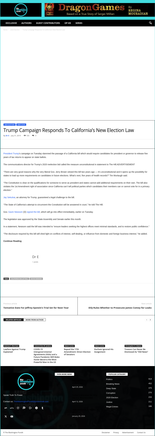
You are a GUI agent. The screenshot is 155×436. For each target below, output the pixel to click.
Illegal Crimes (112, 407)
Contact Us (141, 432)
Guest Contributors (48, 23)
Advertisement (128, 432)
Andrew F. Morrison (11, 346)
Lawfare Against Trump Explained (14, 350)
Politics (109, 379)
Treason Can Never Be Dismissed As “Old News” (136, 350)
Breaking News (112, 384)
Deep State (21, 125)
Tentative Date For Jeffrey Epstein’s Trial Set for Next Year (36, 307)
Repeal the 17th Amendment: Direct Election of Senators (77, 352)
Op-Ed (67, 23)
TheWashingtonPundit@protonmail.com (31, 401)
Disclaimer (106, 432)
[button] (150, 23)
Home (5, 30)
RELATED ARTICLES (13, 320)
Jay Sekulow (9, 197)
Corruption (110, 393)
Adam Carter (69, 346)
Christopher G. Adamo (133, 346)
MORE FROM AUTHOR (34, 320)
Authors (26, 23)
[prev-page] (146, 319)
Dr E (7, 135)
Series (79, 23)
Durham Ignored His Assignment (104, 350)
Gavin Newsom (15, 212)
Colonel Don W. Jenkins (43, 346)
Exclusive (11, 23)
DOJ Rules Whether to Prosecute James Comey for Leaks (120, 307)
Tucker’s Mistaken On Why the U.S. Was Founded (84, 396)
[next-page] (150, 319)
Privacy (116, 432)
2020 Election (15, 30)
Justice (109, 402)
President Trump (11, 153)
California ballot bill (19, 279)
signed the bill (33, 212)
